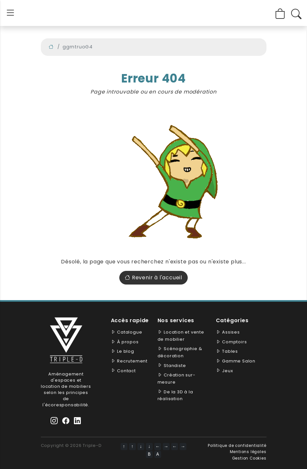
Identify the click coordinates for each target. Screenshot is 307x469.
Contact (126, 371)
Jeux (227, 371)
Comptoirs (234, 342)
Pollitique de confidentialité (237, 445)
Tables (230, 351)
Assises (231, 332)
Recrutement (132, 361)
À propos (127, 342)
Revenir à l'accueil (153, 277)
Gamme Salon (238, 361)
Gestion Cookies (249, 458)
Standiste (175, 365)
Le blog (125, 351)
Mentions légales (248, 451)
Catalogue (129, 332)
